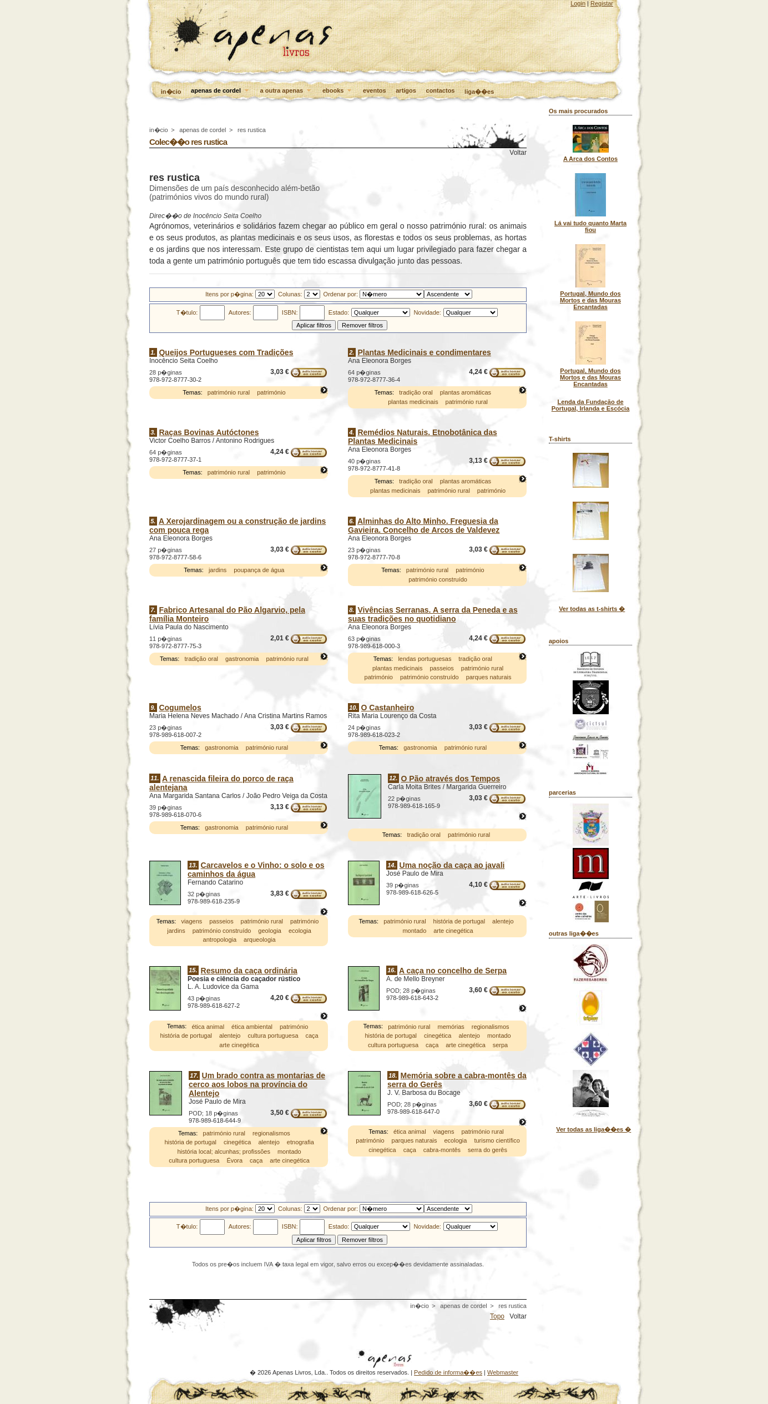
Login (577, 3)
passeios (441, 668)
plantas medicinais (413, 401)
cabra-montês (442, 1150)
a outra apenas (286, 91)
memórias (450, 1026)
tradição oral (416, 393)
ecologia (300, 930)
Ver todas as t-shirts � (592, 608)
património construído (437, 579)
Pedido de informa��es (448, 1372)
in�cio (171, 91)
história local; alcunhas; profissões (223, 1151)
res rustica (252, 130)
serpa (500, 1045)
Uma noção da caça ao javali (452, 865)
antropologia (220, 939)
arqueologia (260, 939)
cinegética (438, 1035)
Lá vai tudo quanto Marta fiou (590, 226)
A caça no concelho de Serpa (453, 970)
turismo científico (497, 1141)
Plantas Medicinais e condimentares (424, 352)
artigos (406, 90)
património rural (229, 393)
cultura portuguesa (272, 1035)
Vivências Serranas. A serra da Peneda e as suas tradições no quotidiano (433, 614)
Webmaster (502, 1372)
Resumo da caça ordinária (249, 970)
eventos (374, 90)
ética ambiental (251, 1026)
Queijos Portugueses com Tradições (226, 352)
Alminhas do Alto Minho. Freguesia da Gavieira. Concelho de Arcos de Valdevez (423, 525)
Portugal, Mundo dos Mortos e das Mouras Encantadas (590, 300)
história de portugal (459, 921)
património (271, 393)
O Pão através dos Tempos (451, 778)
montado (414, 930)
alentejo (503, 921)
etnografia (300, 1142)
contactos (440, 90)
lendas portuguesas (424, 658)
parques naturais (489, 677)
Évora (234, 1161)
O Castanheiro (388, 707)
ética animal (207, 1026)
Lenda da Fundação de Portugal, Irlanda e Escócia (591, 405)
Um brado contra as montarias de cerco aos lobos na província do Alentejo (257, 1084)
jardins (217, 570)
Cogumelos (180, 707)
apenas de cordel (220, 91)
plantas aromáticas (465, 393)
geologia (269, 930)
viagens (191, 921)
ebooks (337, 91)
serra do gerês (487, 1150)
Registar (601, 3)
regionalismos (490, 1026)
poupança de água (259, 570)
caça (311, 1035)
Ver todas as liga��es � (593, 1129)
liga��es (479, 91)
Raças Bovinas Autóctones (209, 432)
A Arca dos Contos (590, 158)
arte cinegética (453, 930)
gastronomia (242, 658)
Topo (497, 1316)
